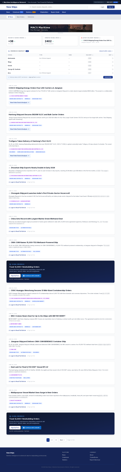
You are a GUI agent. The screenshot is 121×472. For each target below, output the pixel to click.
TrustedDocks (99, 2)
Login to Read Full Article (17, 182)
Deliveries (31, 17)
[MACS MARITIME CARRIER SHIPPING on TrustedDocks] (60, 28)
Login (102, 7)
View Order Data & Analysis (20, 102)
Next (62, 440)
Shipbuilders (44, 12)
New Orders (20, 17)
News (8, 12)
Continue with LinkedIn (31, 275)
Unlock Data (108, 77)
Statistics (31, 12)
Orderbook (18, 12)
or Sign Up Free (31, 182)
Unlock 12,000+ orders (106, 51)
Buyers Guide (55, 12)
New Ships (11, 7)
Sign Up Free (15, 275)
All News (10, 17)
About (64, 12)
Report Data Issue (95, 460)
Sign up (111, 7)
